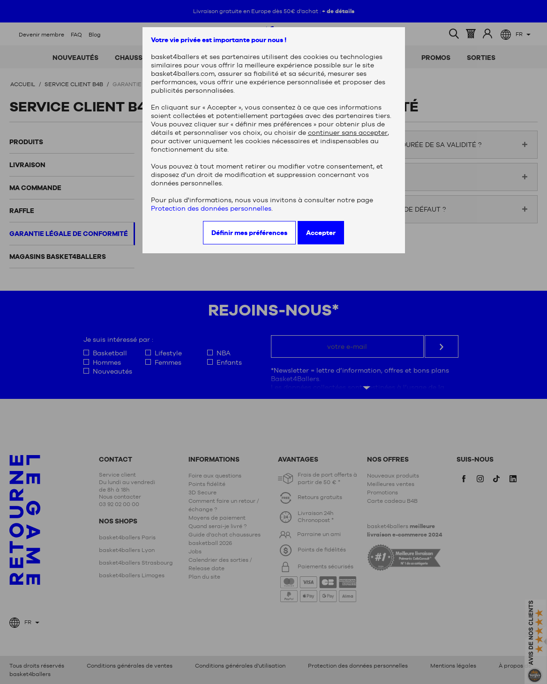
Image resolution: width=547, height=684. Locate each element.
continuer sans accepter (348, 132)
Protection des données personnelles (211, 208)
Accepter (321, 232)
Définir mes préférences (249, 232)
